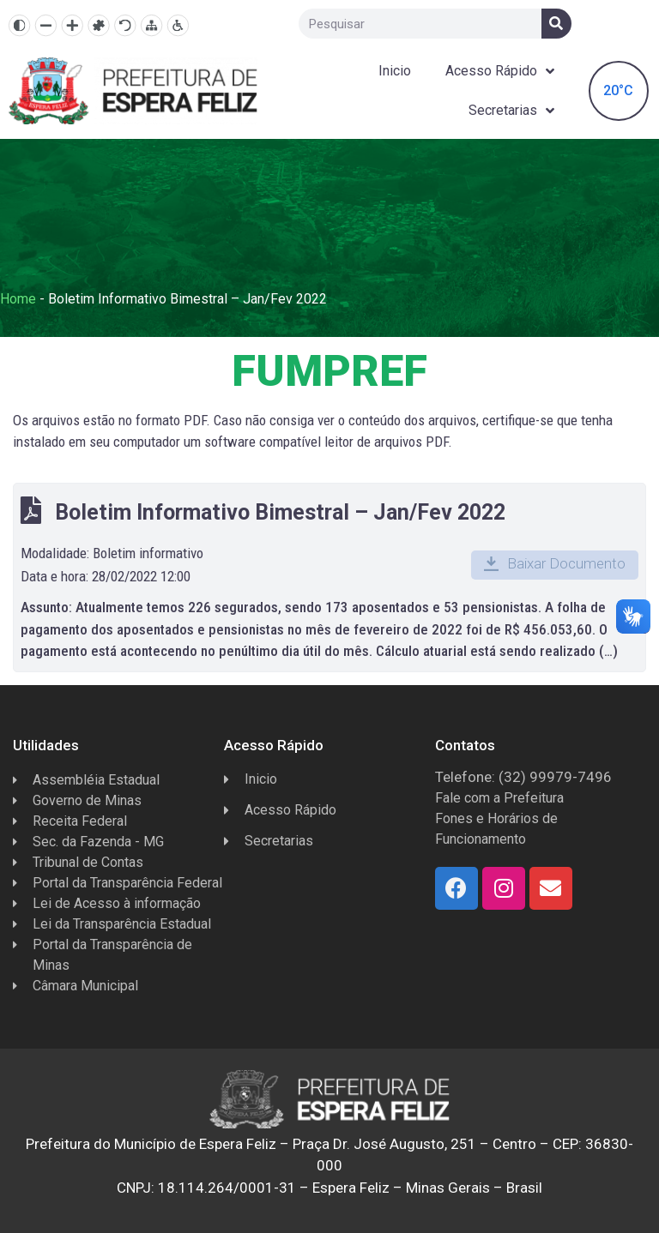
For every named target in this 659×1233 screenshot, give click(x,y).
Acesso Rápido (499, 71)
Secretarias (511, 111)
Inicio (394, 71)
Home (18, 299)
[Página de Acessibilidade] (178, 25)
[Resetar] (125, 25)
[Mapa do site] (151, 25)
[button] (554, 565)
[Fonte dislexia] (98, 25)
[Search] (556, 24)
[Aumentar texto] (72, 25)
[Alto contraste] (19, 25)
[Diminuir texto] (46, 25)
